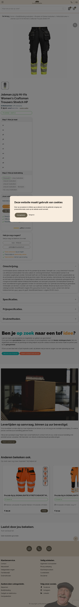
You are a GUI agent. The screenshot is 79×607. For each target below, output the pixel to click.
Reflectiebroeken (62, 16)
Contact (3, 564)
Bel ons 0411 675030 (10, 353)
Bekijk (44, 511)
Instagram (45, 590)
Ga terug (5, 16)
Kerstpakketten (6, 596)
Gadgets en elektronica (8, 593)
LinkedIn (44, 593)
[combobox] (31, 8)
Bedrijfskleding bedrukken (24, 16)
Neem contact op (8, 442)
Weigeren (31, 214)
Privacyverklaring (46, 566)
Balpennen (4, 587)
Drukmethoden (6, 576)
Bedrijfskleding (6, 590)
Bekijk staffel (24, 108)
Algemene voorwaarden (48, 564)
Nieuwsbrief (5, 566)
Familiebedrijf (5, 573)
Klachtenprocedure (46, 570)
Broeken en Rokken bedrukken (45, 16)
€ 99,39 (7, 511)
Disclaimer (43, 576)
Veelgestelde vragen (8, 570)
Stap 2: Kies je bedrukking (12, 173)
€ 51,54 (57, 511)
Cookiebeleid (44, 573)
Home (12, 16)
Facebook (45, 587)
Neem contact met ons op (30, 353)
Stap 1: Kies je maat (9, 120)
